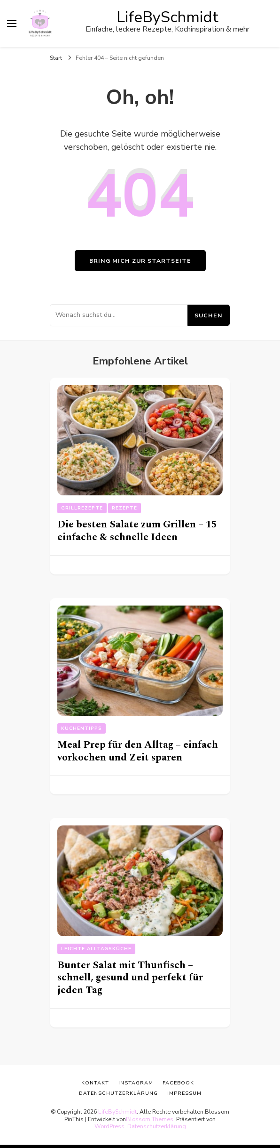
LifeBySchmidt (167, 17)
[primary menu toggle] (11, 23)
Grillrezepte (82, 508)
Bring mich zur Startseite (140, 261)
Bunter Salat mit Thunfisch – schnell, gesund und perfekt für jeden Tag (130, 977)
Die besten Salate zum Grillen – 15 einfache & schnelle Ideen (137, 531)
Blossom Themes (149, 1119)
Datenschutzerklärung (156, 1126)
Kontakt (95, 1082)
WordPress (109, 1126)
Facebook (178, 1082)
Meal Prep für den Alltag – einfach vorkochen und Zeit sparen (137, 751)
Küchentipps (81, 728)
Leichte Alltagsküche (96, 949)
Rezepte (124, 508)
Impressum (184, 1093)
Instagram (135, 1082)
